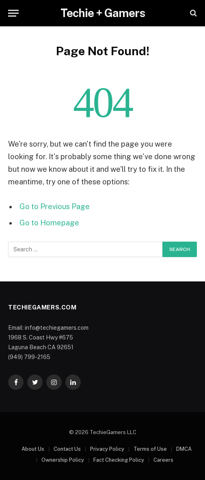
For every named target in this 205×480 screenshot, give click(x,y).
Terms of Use (150, 449)
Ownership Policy (62, 460)
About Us (33, 449)
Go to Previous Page (54, 206)
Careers (163, 460)
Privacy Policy (107, 449)
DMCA (184, 449)
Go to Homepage (49, 222)
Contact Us (67, 449)
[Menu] (13, 13)
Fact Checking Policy (118, 460)
